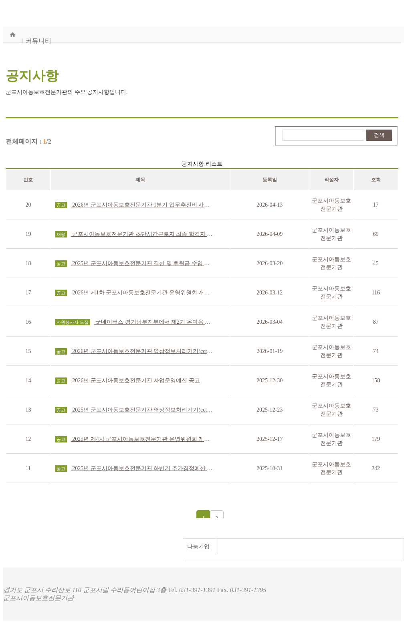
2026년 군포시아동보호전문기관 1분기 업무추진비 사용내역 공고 (135, 205)
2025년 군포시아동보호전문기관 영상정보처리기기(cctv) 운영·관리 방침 (135, 410)
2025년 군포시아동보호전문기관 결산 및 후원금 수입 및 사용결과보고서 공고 (135, 263)
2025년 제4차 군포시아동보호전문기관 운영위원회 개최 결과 (135, 439)
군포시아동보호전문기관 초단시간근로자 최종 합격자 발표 (135, 234)
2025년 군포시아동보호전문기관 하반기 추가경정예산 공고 (135, 468)
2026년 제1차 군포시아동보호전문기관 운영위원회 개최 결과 (135, 293)
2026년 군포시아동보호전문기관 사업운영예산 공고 (127, 380)
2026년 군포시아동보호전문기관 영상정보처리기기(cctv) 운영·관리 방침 (135, 351)
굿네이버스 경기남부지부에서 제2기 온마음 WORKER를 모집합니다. (135, 322)
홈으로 (12, 34)
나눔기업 (198, 547)
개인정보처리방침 (374, 575)
